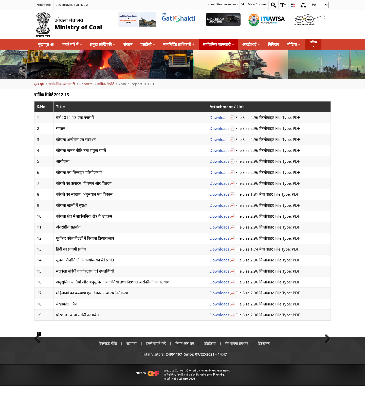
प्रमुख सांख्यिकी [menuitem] (102, 44)
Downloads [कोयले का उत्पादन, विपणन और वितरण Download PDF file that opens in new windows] (219, 183)
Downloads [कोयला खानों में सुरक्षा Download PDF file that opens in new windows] (219, 205)
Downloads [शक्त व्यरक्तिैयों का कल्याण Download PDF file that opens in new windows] (219, 282)
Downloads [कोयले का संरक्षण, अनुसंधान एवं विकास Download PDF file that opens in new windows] (219, 194)
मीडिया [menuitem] (293, 44)
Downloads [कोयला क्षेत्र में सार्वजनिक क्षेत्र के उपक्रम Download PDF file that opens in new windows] (219, 216)
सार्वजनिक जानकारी (61, 83)
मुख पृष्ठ (46, 44)
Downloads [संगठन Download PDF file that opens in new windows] (219, 128)
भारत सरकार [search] (43, 5)
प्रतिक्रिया (210, 369)
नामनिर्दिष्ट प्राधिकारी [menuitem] (179, 44)
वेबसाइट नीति (108, 369)
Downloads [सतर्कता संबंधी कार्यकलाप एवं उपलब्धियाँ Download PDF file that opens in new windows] (219, 271)
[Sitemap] (303, 5)
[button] (283, 5)
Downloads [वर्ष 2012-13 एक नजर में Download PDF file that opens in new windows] (219, 117)
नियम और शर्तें (184, 369)
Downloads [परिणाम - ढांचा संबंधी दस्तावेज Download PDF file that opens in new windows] (219, 315)
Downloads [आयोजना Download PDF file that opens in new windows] (219, 161)
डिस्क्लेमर (264, 369)
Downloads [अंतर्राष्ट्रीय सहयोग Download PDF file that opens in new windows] (219, 227)
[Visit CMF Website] (146, 399)
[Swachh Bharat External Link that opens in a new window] (309, 19)
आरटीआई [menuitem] (251, 44)
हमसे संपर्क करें (156, 369)
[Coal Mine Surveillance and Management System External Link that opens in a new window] (137, 19)
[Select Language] (319, 5)
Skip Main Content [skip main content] (254, 4)
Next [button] (326, 351)
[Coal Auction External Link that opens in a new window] (223, 19)
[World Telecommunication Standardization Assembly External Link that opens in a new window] (266, 19)
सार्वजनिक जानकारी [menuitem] (218, 44)
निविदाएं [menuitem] (273, 44)
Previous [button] (39, 351)
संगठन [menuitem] (127, 44)
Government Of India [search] (72, 5)
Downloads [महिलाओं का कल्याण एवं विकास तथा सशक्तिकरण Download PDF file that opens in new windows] (219, 293)
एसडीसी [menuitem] (147, 44)
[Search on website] (273, 5)
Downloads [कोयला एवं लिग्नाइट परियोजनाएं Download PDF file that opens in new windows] (219, 172)
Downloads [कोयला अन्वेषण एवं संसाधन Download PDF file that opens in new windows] (219, 139)
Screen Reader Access (222, 4)
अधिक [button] (313, 42)
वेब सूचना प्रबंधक (236, 369)
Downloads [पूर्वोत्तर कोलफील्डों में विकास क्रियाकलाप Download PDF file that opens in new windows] (219, 238)
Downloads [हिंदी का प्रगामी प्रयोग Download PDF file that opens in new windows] (219, 249)
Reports (86, 83)
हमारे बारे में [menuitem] (72, 44)
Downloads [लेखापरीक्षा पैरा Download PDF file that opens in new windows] (219, 304)
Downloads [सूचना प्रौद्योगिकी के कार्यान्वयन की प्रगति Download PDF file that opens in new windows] (219, 260)
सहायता (131, 369)
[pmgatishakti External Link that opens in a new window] (180, 19)
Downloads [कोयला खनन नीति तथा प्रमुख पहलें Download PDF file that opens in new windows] (219, 150)
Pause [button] (39, 360)
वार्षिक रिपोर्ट (105, 83)
